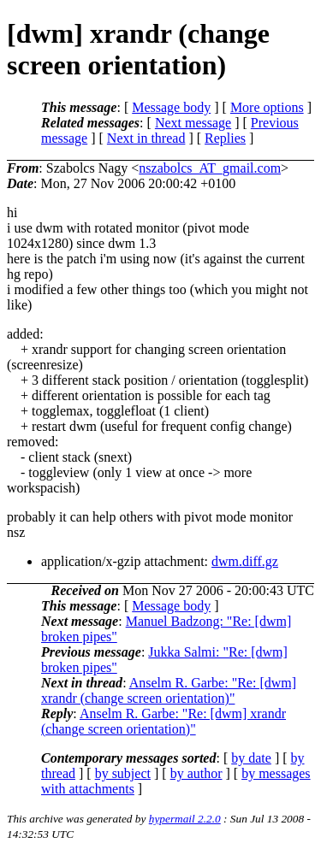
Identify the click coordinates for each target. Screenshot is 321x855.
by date (251, 758)
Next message (193, 122)
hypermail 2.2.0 (185, 818)
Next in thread (146, 138)
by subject (123, 773)
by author (196, 773)
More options (267, 107)
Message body (171, 107)
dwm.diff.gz (244, 561)
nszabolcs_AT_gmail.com (210, 168)
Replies (225, 138)
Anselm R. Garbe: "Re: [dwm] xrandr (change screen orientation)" (168, 690)
